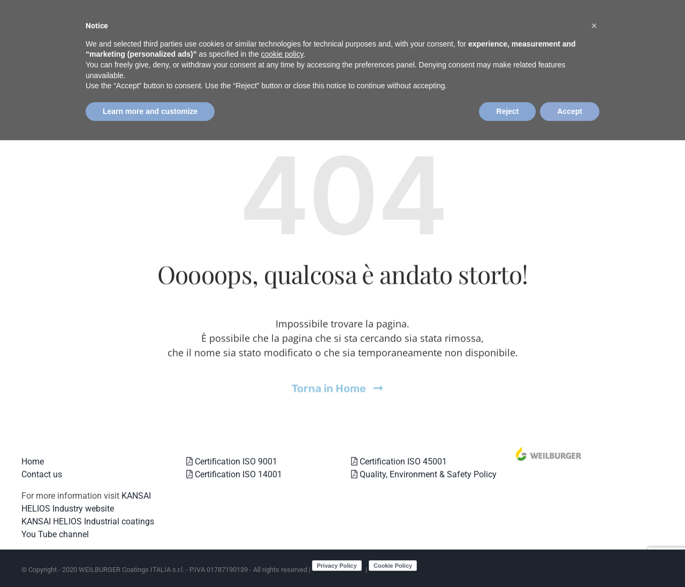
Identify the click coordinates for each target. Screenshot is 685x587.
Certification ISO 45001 (402, 461)
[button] (594, 25)
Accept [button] (569, 111)
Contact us (41, 474)
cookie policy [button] (282, 54)
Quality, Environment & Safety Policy (427, 474)
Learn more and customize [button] (150, 111)
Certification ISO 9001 (235, 461)
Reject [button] (507, 111)
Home (32, 461)
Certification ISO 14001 (237, 474)
